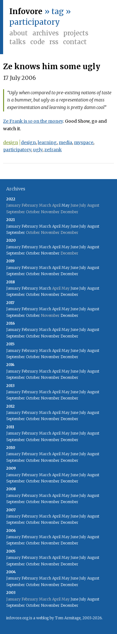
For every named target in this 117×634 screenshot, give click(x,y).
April (56, 226)
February (30, 226)
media (65, 142)
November (50, 253)
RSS (53, 42)
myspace (83, 142)
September (15, 232)
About (18, 33)
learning (47, 142)
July (82, 226)
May (65, 205)
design (10, 142)
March (45, 226)
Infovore (25, 11)
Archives (45, 33)
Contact (75, 42)
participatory (17, 149)
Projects (75, 33)
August (93, 226)
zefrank (53, 149)
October (33, 253)
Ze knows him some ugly (51, 66)
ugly (37, 149)
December (69, 273)
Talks (17, 42)
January (13, 226)
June (74, 226)
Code (37, 42)
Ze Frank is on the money (33, 121)
